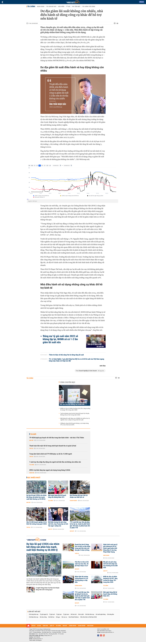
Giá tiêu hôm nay (89, 614)
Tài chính (31, 6)
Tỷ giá (68, 6)
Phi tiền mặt (76, 6)
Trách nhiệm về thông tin (35, 640)
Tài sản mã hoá (51, 6)
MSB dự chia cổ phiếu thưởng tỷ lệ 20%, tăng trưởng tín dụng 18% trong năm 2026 (75, 409)
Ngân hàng (40, 6)
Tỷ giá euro (66, 614)
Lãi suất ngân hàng (100, 614)
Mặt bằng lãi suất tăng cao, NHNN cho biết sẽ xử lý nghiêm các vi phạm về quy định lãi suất (75, 419)
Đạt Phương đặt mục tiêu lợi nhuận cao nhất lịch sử (79, 496)
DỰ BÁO (39, 625)
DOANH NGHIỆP (81, 625)
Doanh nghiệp (73, 500)
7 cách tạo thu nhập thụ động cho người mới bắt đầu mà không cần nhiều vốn (73, 403)
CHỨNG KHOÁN (72, 625)
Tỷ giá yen (59, 614)
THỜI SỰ (33, 625)
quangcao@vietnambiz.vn (107, 632)
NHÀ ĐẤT (65, 625)
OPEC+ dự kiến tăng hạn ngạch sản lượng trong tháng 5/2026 (49, 470)
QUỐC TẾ (52, 625)
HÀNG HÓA (45, 625)
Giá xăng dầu (110, 614)
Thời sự (31, 448)
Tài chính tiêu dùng (88, 6)
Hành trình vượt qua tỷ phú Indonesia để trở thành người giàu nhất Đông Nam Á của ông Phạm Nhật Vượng (110, 548)
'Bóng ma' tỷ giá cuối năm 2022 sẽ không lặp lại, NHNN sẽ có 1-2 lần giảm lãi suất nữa (60, 339)
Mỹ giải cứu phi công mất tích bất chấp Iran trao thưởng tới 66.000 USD (110, 565)
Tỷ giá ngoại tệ (44, 614)
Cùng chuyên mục (67, 382)
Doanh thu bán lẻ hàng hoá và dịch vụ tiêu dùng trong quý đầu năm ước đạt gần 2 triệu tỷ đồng (82, 547)
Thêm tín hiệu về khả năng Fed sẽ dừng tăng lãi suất (66, 355)
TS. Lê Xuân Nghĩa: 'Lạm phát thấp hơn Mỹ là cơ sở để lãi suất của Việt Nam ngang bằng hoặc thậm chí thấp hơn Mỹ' (76, 360)
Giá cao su (64, 617)
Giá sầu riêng (43, 617)
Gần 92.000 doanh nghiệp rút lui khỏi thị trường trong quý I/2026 (36, 523)
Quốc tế (50, 529)
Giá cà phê (81, 614)
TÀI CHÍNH (58, 625)
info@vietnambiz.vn (38, 638)
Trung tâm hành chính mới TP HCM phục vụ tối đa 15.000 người (50, 454)
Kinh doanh (106, 555)
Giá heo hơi (74, 614)
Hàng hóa (31, 472)
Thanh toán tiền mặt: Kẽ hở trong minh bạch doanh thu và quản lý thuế (52, 446)
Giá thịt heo (51, 617)
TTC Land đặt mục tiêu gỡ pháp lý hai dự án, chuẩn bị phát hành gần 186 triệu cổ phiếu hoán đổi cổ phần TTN (80, 525)
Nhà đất (31, 440)
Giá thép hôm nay (33, 617)
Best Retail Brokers (74, 617)
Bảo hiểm (61, 6)
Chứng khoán (78, 585)
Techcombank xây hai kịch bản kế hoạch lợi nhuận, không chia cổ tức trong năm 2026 (74, 414)
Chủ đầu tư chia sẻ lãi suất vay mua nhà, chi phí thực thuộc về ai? (82, 564)
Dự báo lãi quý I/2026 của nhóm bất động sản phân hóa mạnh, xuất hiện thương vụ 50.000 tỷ (36, 497)
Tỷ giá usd (52, 614)
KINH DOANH (90, 625)
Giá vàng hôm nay (33, 614)
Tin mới (33, 434)
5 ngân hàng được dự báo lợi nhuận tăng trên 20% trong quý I (47, 589)
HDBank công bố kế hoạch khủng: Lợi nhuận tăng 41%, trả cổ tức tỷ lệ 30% (74, 424)
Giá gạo (58, 617)
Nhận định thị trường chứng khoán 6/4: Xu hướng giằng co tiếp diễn (81, 579)
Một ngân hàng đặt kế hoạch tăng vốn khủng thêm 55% (57, 496)
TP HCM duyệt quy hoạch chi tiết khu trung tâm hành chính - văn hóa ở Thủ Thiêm (56, 438)
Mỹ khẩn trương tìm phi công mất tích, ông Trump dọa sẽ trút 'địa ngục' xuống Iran (58, 524)
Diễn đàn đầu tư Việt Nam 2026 (88, 617)
